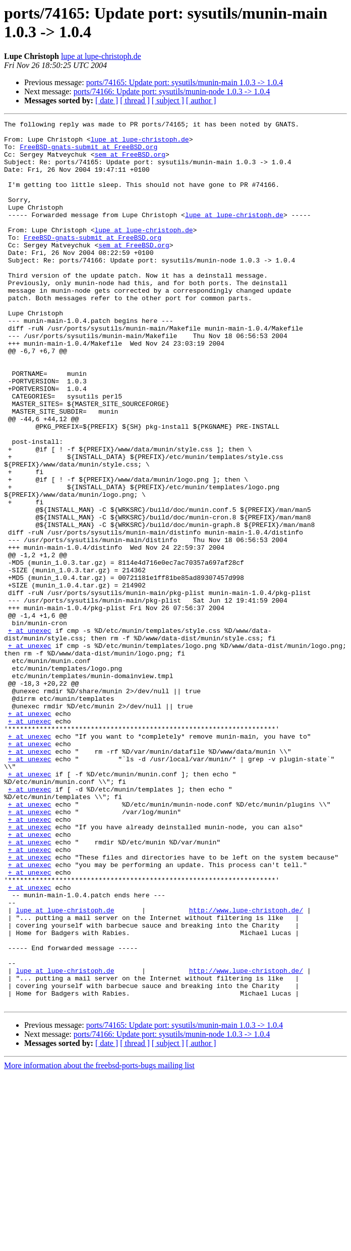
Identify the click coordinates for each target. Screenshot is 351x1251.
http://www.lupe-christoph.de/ (246, 1068)
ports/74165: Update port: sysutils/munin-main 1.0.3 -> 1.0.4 (184, 82)
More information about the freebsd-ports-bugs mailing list (99, 1242)
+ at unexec (29, 733)
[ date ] (106, 100)
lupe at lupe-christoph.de (101, 56)
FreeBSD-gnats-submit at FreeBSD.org (88, 152)
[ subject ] (168, 100)
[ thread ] (135, 100)
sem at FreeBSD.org (129, 161)
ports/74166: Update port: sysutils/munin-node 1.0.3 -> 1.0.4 (172, 91)
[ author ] (201, 100)
